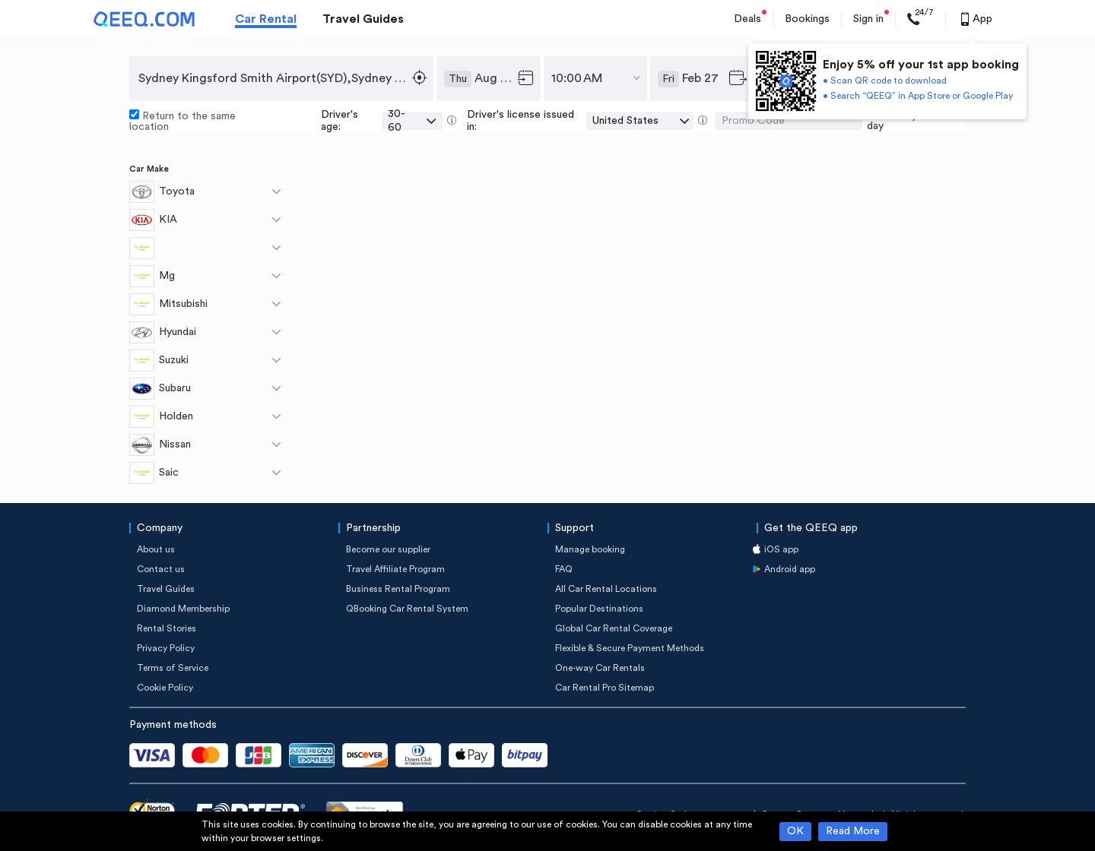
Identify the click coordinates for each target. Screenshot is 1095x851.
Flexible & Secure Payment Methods (629, 648)
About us (156, 549)
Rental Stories (166, 628)
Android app (789, 569)
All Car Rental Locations (606, 588)
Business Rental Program (398, 588)
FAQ (564, 569)
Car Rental (266, 19)
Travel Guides (363, 19)
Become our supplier (388, 549)
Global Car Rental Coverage (613, 628)
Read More (853, 831)
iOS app (781, 549)
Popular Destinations (599, 608)
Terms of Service (172, 667)
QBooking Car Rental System (407, 608)
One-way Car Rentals (600, 667)
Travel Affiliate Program (395, 569)
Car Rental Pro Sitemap (604, 687)
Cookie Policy (165, 687)
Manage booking (590, 549)
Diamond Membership (183, 608)
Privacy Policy (166, 648)
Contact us (161, 569)
